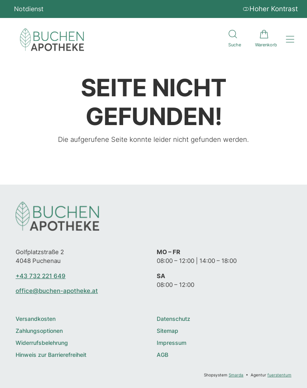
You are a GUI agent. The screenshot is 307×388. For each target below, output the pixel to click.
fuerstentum (279, 374)
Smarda (236, 374)
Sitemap (167, 331)
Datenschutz (173, 319)
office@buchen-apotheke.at (57, 290)
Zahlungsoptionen (39, 331)
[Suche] (232, 39)
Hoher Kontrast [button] (270, 9)
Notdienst (29, 9)
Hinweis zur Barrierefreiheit (51, 355)
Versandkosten (36, 319)
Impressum (171, 343)
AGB (162, 355)
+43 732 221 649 (41, 276)
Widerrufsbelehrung (42, 343)
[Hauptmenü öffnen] (290, 39)
